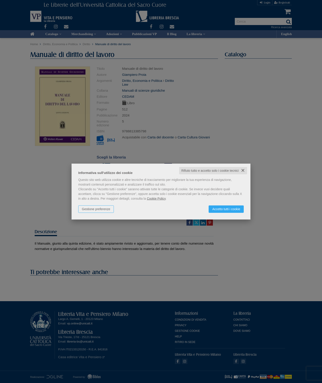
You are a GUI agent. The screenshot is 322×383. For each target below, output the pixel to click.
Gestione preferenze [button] (96, 209)
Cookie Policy (156, 198)
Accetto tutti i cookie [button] (226, 209)
